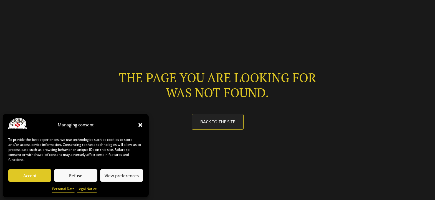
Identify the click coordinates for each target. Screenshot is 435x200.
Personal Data (63, 188)
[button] (140, 125)
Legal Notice (87, 188)
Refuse (75, 175)
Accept (30, 175)
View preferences (122, 175)
